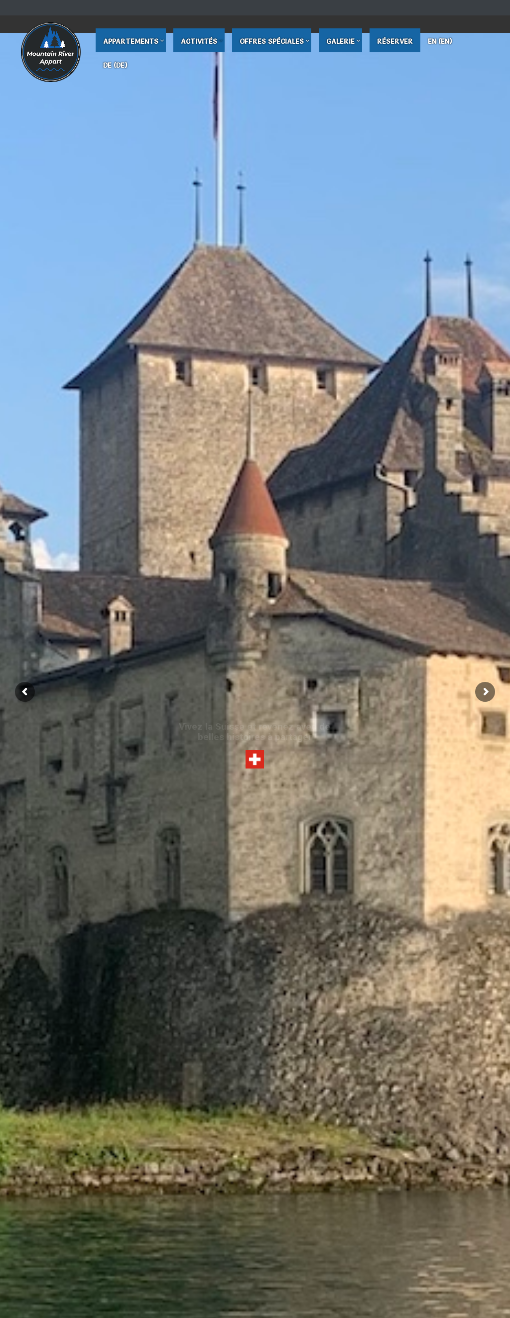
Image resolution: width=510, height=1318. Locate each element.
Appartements (130, 41)
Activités (199, 41)
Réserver (395, 41)
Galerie (340, 41)
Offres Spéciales (272, 41)
